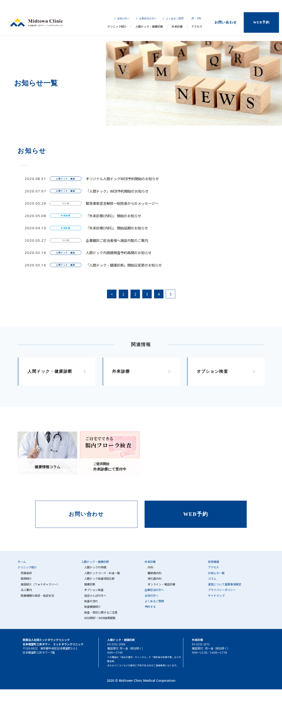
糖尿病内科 (154, 573)
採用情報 (213, 562)
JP (192, 19)
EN (199, 19)
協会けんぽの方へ (95, 595)
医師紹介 (26, 578)
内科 (150, 567)
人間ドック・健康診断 (149, 27)
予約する (150, 607)
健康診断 (89, 584)
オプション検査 (94, 590)
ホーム (22, 562)
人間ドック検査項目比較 (99, 578)
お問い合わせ (225, 23)
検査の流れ (91, 601)
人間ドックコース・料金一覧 (102, 573)
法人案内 (26, 590)
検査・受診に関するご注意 (100, 612)
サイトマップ (216, 595)
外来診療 (177, 27)
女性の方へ (123, 18)
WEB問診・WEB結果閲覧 (100, 618)
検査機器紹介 (92, 607)
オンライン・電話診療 (161, 584)
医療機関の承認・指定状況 (37, 595)
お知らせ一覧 (216, 573)
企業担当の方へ (148, 18)
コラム (212, 578)
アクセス (196, 27)
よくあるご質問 (174, 18)
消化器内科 (154, 578)
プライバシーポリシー (222, 590)
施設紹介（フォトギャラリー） (40, 584)
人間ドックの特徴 (95, 567)
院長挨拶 (26, 573)
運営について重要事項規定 (224, 584)
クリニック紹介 (117, 27)
